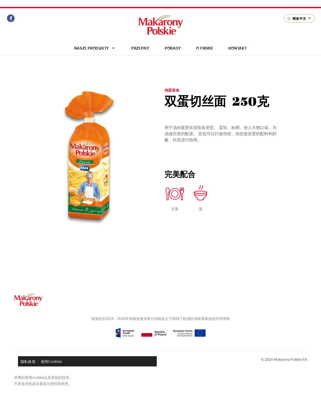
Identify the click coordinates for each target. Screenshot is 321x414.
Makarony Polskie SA (290, 359)
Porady (173, 48)
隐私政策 (28, 361)
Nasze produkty (95, 48)
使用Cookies (51, 361)
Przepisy (140, 48)
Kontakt (237, 48)
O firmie (204, 48)
